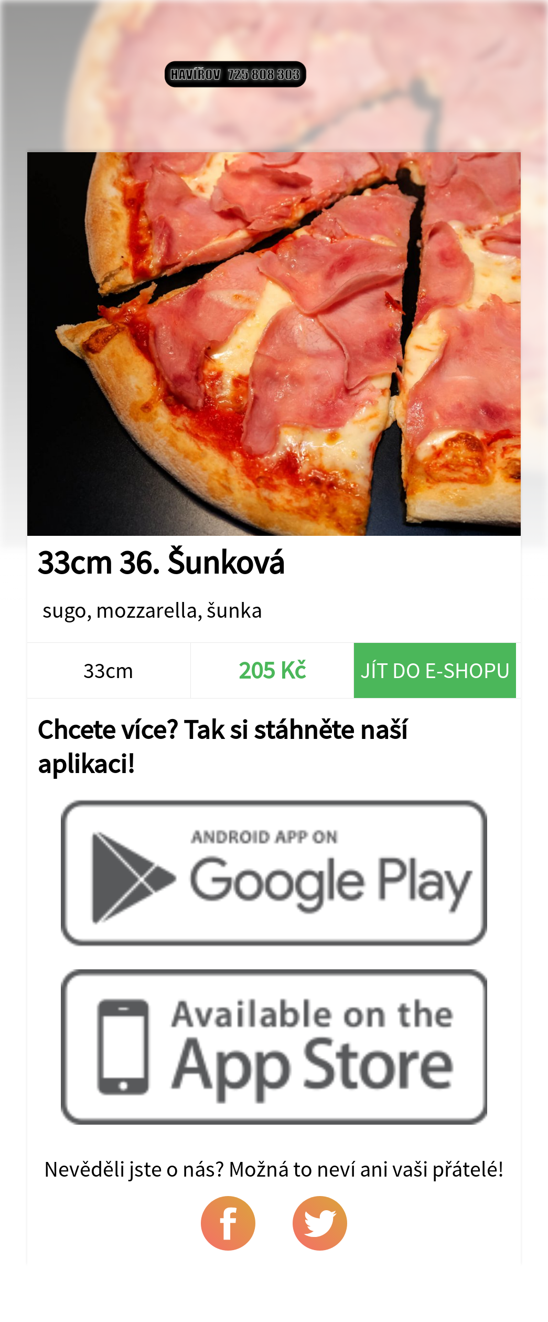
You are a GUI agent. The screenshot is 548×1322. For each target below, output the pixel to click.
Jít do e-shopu (435, 670)
